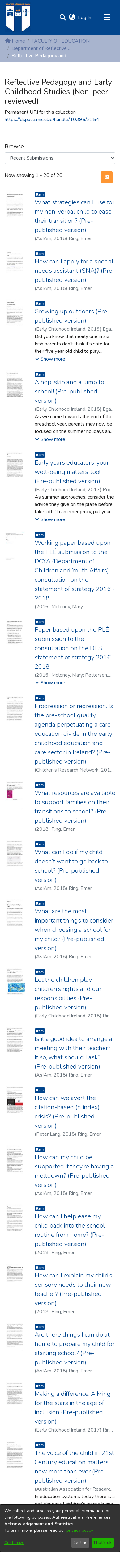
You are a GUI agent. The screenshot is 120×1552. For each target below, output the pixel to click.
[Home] (18, 17)
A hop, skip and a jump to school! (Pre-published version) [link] (69, 391)
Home (15, 41)
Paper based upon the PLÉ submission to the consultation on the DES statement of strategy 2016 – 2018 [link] (75, 648)
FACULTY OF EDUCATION (61, 41)
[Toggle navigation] (106, 17)
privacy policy (79, 1530)
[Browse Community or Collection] (60, 158)
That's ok (102, 1543)
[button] (62, 17)
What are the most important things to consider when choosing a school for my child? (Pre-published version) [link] (74, 929)
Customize (14, 1543)
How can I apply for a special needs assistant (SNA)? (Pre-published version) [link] (75, 270)
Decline (80, 1543)
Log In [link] (85, 17)
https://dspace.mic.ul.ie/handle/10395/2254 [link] (52, 119)
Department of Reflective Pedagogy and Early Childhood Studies (42, 48)
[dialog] (60, 1528)
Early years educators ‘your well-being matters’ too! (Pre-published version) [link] (72, 471)
